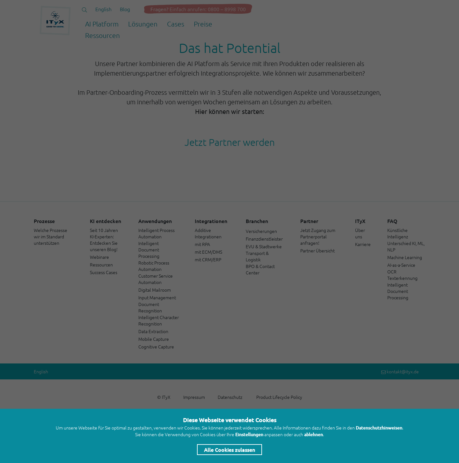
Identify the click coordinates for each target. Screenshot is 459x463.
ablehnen (313, 434)
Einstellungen (249, 434)
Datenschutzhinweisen (379, 428)
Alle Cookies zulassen (229, 449)
